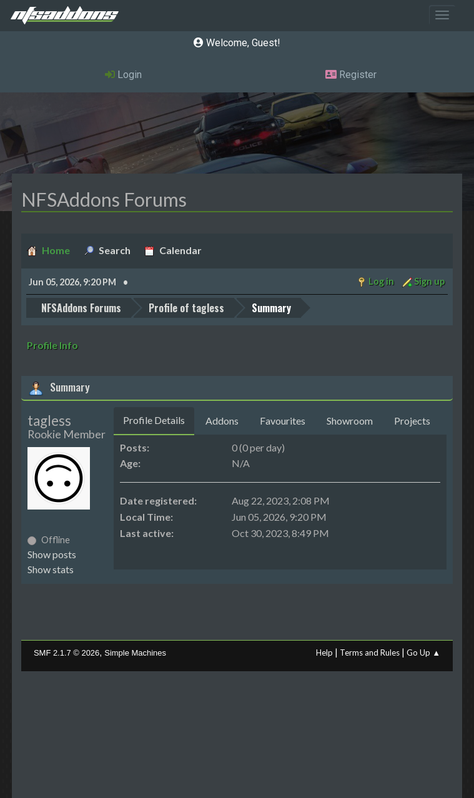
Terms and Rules (370, 653)
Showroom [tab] (350, 420)
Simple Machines (135, 653)
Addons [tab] (222, 420)
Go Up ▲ (423, 653)
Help (324, 653)
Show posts (51, 554)
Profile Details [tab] (154, 420)
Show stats (50, 569)
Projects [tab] (412, 420)
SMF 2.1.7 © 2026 (66, 653)
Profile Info (52, 345)
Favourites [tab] (282, 420)
